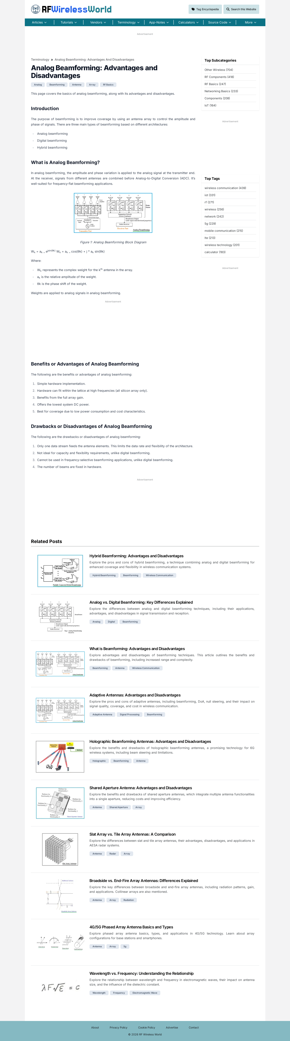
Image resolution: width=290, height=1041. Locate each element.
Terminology (40, 59)
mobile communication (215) (224, 231)
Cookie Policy (146, 1027)
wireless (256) (214, 209)
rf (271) (209, 202)
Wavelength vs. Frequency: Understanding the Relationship (141, 973)
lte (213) (210, 238)
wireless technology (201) (222, 245)
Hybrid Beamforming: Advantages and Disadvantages (136, 556)
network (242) (214, 216)
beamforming (56, 84)
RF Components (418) (219, 77)
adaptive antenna (102, 714)
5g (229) (210, 223)
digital (111, 621)
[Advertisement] (145, 44)
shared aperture (118, 807)
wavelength (99, 992)
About (95, 1027)
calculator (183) (215, 252)
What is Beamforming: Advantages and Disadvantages (137, 648)
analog (38, 84)
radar (112, 853)
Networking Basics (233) (221, 91)
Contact (194, 1027)
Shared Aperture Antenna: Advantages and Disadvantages (140, 788)
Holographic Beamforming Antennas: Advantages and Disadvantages (150, 741)
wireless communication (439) (225, 188)
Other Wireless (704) (219, 70)
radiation (129, 900)
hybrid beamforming (104, 575)
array (92, 84)
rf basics (108, 84)
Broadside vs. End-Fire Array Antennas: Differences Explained (143, 880)
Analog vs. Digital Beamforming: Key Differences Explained (141, 602)
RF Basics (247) (215, 84)
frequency (119, 992)
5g (125, 946)
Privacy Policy (118, 1027)
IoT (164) (210, 105)
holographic (99, 760)
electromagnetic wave (145, 992)
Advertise (172, 1027)
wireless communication (159, 575)
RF (71, 9)
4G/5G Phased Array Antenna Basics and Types (131, 927)
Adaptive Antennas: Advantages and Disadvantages (135, 695)
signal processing (129, 714)
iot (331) (210, 195)
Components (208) (217, 98)
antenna (76, 84)
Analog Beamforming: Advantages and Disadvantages (94, 59)
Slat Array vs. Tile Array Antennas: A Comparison (132, 834)
